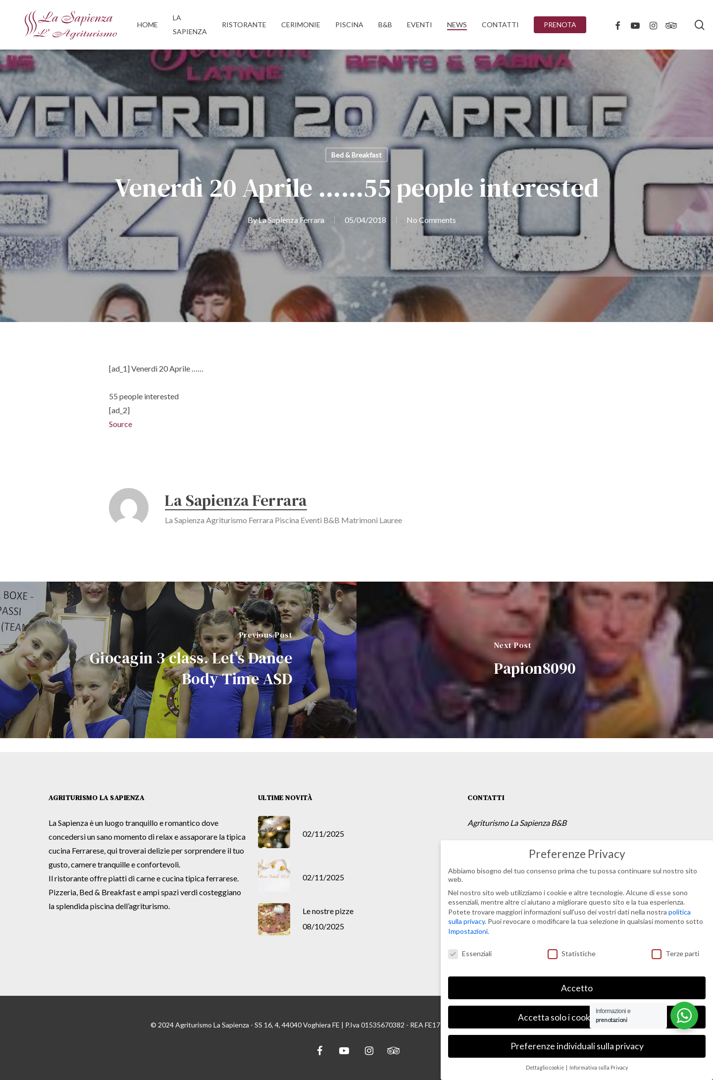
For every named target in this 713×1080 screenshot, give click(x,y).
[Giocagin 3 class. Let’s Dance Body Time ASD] (178, 660)
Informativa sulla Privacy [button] (598, 1068)
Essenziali (470, 953)
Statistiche (572, 953)
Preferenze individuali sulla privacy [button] (577, 1046)
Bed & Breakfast (356, 155)
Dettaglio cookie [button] (545, 1068)
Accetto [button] (577, 988)
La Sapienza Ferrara (291, 219)
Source (120, 424)
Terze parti (675, 953)
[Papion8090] (534, 660)
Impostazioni (468, 931)
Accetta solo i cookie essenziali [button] (577, 1017)
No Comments (431, 219)
